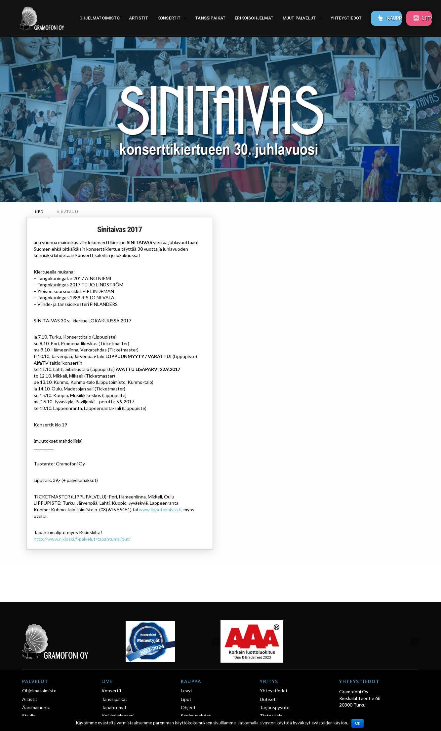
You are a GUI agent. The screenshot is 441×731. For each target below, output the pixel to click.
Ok (357, 723)
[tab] (38, 211)
